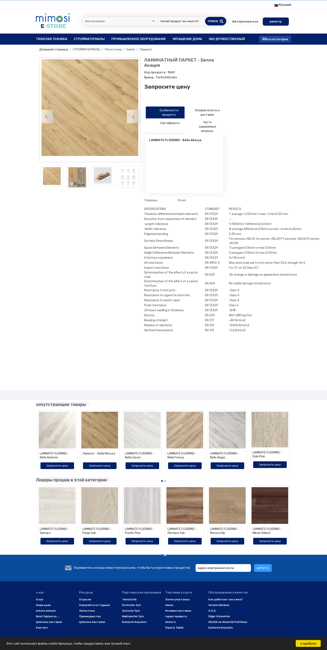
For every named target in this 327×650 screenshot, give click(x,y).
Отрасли (85, 599)
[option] (90, 107)
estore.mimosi (46, 610)
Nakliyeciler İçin (133, 616)
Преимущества (90, 616)
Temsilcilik (129, 599)
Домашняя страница (53, 49)
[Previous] (46, 116)
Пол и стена (113, 49)
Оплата (170, 622)
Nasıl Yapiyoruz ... (48, 616)
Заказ (169, 605)
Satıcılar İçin (131, 610)
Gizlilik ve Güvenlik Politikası (227, 622)
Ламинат (146, 49)
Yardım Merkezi (218, 605)
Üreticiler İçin (131, 605)
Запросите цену (167, 86)
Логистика (87, 610)
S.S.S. (212, 610)
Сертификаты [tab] (165, 123)
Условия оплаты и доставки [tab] (204, 113)
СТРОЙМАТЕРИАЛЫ (86, 49)
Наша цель (43, 605)
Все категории (275, 39)
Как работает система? (225, 599)
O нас (39, 599)
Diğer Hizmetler (219, 616)
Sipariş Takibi (174, 627)
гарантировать (176, 616)
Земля (130, 49)
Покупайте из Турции (94, 605)
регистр (263, 568)
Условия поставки (178, 610)
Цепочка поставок (49, 622)
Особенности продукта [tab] (163, 113)
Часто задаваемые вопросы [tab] (202, 126)
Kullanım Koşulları (134, 622)
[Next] (133, 116)
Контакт (42, 627)
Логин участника (177, 599)
